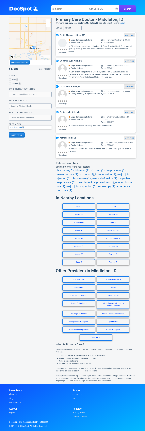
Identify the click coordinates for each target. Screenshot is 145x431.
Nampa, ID (79, 238)
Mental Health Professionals (113, 314)
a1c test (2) (98, 170)
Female (15, 83)
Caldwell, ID (78, 246)
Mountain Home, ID (113, 238)
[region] (30, 38)
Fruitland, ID (113, 246)
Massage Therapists (79, 314)
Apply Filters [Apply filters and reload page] (16, 135)
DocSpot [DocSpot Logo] (23, 8)
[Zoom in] (48, 21)
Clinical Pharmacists (113, 279)
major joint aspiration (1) (81, 186)
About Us (13, 394)
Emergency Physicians (78, 295)
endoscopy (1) (106, 186)
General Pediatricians (79, 303)
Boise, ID (79, 207)
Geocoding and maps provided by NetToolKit (28, 422)
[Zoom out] (48, 25)
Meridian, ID (113, 215)
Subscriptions (15, 402)
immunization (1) (105, 174)
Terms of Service (79, 417)
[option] (32, 127)
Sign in (12, 412)
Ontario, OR (78, 254)
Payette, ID (113, 254)
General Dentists (113, 295)
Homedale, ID (79, 222)
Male (13, 79)
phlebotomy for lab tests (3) (72, 170)
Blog (11, 398)
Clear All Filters (45, 69)
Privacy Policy (78, 412)
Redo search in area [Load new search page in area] (19, 62)
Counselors (78, 287)
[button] (72, 28)
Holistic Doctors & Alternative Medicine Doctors (113, 304)
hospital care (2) (116, 170)
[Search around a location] (102, 8)
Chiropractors (78, 279)
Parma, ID (79, 215)
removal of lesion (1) (104, 178)
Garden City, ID (113, 230)
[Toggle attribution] (12, 56)
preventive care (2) (67, 174)
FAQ (74, 398)
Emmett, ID (113, 262)
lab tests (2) (86, 174)
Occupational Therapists (78, 322)
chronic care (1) (81, 178)
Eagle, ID (113, 222)
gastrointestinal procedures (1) (95, 182)
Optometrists (113, 322)
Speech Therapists (113, 330)
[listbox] (30, 127)
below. (122, 23)
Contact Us (77, 394)
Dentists (113, 287)
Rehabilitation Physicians (79, 330)
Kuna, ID (79, 262)
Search (127, 9)
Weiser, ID (78, 230)
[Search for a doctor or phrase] (68, 8)
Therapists (96, 338)
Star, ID (113, 207)
